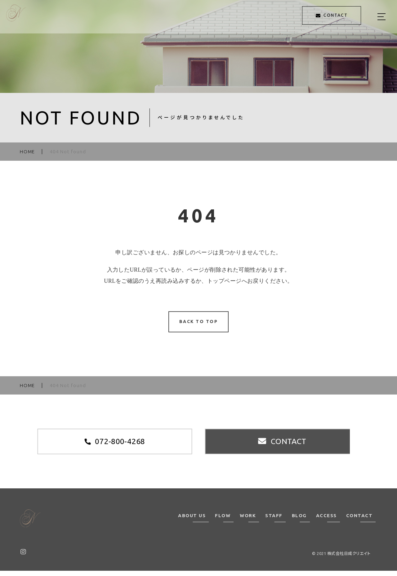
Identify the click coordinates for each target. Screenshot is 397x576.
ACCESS (326, 520)
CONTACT (359, 520)
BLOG (299, 520)
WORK (248, 520)
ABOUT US (192, 520)
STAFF (274, 520)
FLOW (222, 520)
